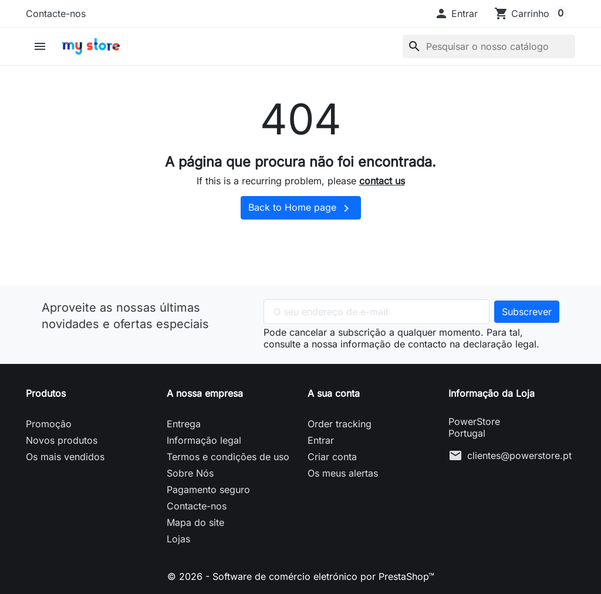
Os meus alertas (343, 473)
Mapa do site (195, 522)
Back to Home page (300, 208)
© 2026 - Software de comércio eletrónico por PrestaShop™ (300, 576)
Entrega (184, 424)
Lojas (178, 539)
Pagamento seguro (208, 489)
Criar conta (332, 457)
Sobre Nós (190, 473)
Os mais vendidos (65, 457)
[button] (456, 13)
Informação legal (204, 440)
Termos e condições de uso (228, 457)
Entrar (321, 440)
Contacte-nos (56, 13)
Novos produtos (61, 440)
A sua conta (334, 393)
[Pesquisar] (489, 46)
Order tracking (340, 424)
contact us (382, 181)
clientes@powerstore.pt (519, 455)
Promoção (49, 424)
